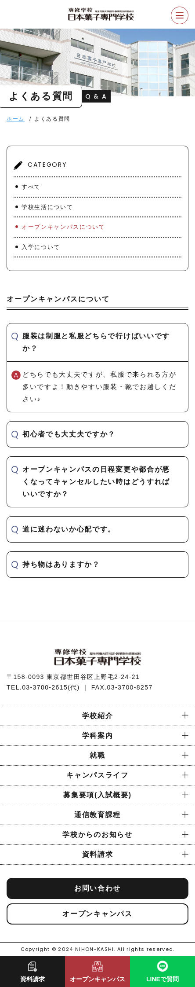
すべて (31, 186)
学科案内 (97, 735)
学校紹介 (97, 715)
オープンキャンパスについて (63, 227)
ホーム (16, 119)
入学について (41, 247)
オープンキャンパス (97, 913)
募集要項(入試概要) (97, 795)
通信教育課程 (97, 814)
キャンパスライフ (97, 775)
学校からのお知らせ (97, 834)
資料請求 (97, 854)
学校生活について (47, 207)
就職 (97, 755)
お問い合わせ (97, 888)
